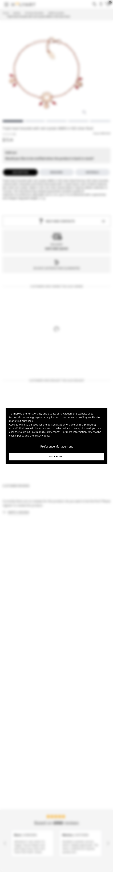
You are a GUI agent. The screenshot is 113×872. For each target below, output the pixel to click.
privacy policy (42, 435)
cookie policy (16, 435)
